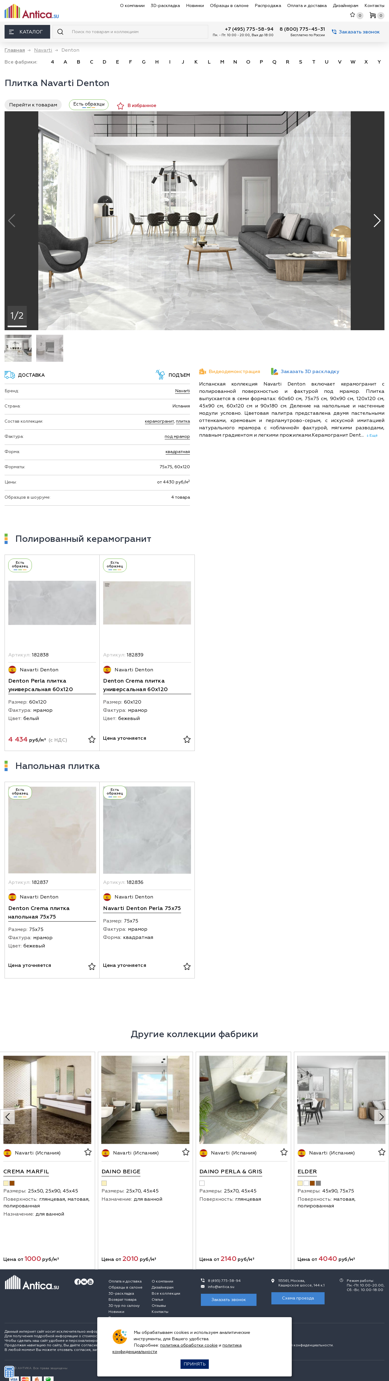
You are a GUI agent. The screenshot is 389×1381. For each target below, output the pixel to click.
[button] (377, 220)
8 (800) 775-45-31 (302, 29)
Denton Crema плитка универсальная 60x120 (135, 685)
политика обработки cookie (189, 1345)
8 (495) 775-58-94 (224, 1281)
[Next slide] (381, 1116)
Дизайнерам (345, 5)
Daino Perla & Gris (230, 1171)
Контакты (374, 5)
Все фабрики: (21, 62)
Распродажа (268, 5)
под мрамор (177, 436)
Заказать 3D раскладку (305, 371)
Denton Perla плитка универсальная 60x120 (40, 685)
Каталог (26, 32)
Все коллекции (166, 1293)
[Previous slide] (7, 1116)
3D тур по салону (124, 1305)
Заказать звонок (356, 32)
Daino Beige (121, 1171)
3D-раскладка (165, 5)
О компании (132, 5)
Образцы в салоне (229, 5)
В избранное (136, 105)
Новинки (195, 5)
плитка (183, 421)
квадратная (178, 451)
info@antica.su (221, 1287)
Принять (195, 1364)
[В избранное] (91, 740)
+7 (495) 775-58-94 (249, 29)
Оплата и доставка (307, 5)
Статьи (157, 1299)
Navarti (182, 390)
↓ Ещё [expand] (370, 435)
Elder (307, 1171)
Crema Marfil (26, 1171)
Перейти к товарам (33, 105)
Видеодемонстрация (229, 371)
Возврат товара (122, 1299)
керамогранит (159, 421)
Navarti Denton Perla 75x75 (142, 908)
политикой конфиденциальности (303, 1345)
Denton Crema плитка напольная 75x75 (39, 912)
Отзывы (159, 1305)
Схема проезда (298, 1298)
